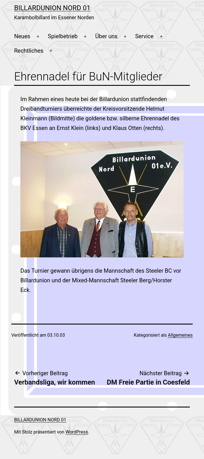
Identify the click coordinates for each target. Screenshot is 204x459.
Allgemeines (180, 335)
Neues (22, 36)
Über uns (106, 36)
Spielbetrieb (63, 36)
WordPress (76, 432)
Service (144, 36)
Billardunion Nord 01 (52, 8)
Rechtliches (28, 50)
